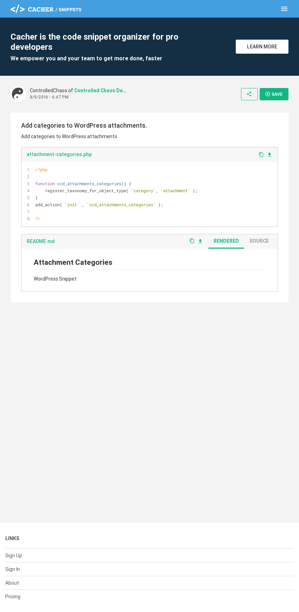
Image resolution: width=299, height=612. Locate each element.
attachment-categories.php (59, 154)
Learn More (262, 46)
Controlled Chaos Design (100, 90)
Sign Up (13, 555)
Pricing (12, 596)
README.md (41, 241)
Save (273, 94)
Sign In (12, 569)
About (12, 583)
